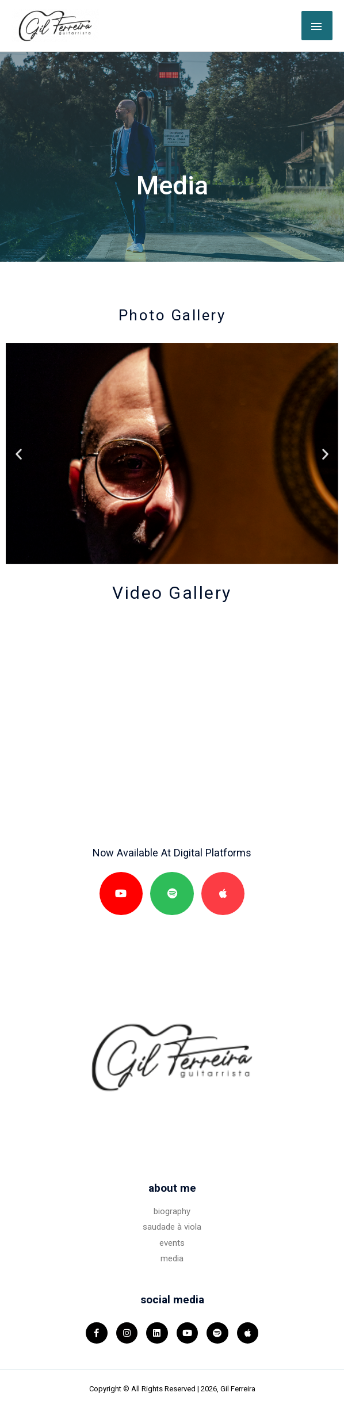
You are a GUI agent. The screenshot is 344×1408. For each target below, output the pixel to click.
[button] (19, 453)
